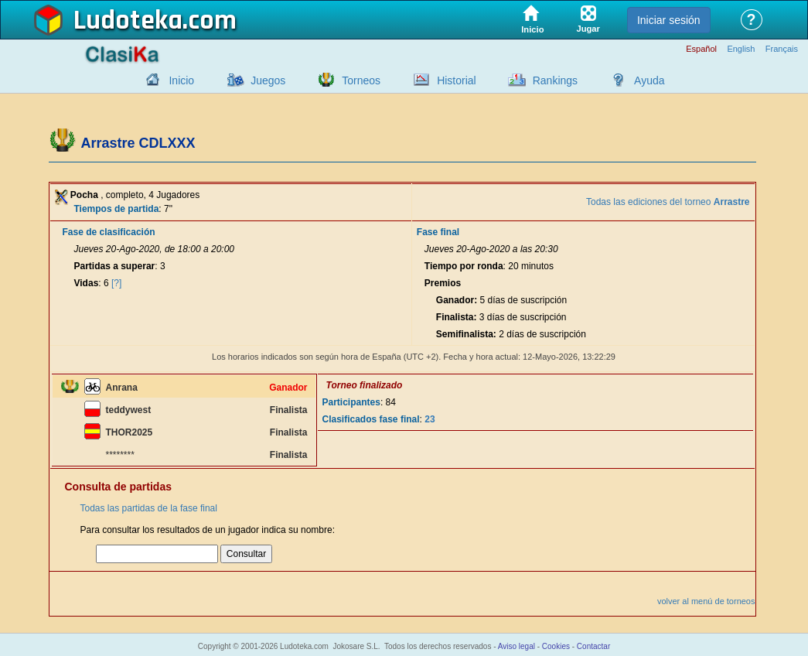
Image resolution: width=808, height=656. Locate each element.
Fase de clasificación (109, 232)
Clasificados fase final (371, 419)
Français (781, 49)
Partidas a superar (114, 266)
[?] (116, 283)
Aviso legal (516, 646)
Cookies (556, 646)
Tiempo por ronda (463, 266)
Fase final (438, 232)
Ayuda (649, 80)
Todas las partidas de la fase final (148, 508)
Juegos (268, 80)
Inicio (181, 80)
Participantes (351, 402)
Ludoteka (127, 21)
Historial (456, 80)
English (741, 49)
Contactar (593, 646)
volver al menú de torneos (706, 601)
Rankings (555, 80)
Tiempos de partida (116, 208)
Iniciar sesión (669, 20)
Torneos (361, 80)
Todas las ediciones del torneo (667, 201)
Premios (442, 283)
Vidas (86, 283)
